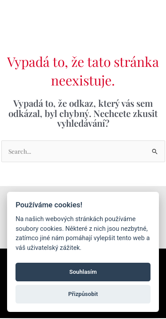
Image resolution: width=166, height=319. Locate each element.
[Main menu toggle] (147, 14)
